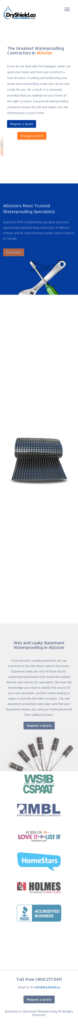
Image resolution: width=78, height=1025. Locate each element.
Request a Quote (20, 124)
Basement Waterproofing (41, 1011)
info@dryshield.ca (47, 987)
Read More (13, 250)
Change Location (37, 136)
